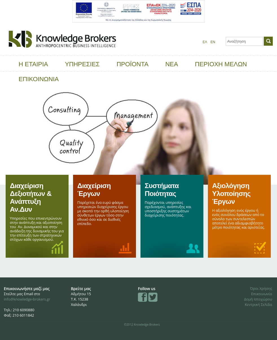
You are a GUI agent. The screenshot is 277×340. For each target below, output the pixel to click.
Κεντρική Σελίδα (258, 304)
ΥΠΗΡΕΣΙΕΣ (82, 64)
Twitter (152, 297)
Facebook (142, 297)
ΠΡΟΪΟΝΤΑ (132, 64)
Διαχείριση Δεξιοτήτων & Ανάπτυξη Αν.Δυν (31, 197)
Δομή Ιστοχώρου (258, 299)
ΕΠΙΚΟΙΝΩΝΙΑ (39, 79)
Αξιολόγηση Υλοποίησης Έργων (231, 193)
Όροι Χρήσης (261, 288)
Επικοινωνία (261, 293)
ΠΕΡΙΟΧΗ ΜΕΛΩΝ (221, 64)
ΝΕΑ (171, 64)
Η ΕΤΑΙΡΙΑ (33, 64)
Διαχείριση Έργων (94, 189)
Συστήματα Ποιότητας (162, 189)
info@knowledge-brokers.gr (27, 299)
